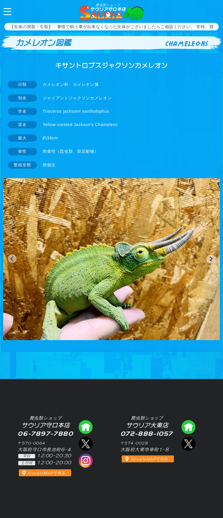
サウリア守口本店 (108, 7)
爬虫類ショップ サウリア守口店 (86, 427)
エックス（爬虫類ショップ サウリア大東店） (188, 444)
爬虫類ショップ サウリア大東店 (188, 427)
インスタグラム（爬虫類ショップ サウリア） (86, 461)
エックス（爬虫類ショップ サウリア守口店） (86, 444)
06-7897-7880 (213, 11)
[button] (12, 258)
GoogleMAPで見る (46, 473)
